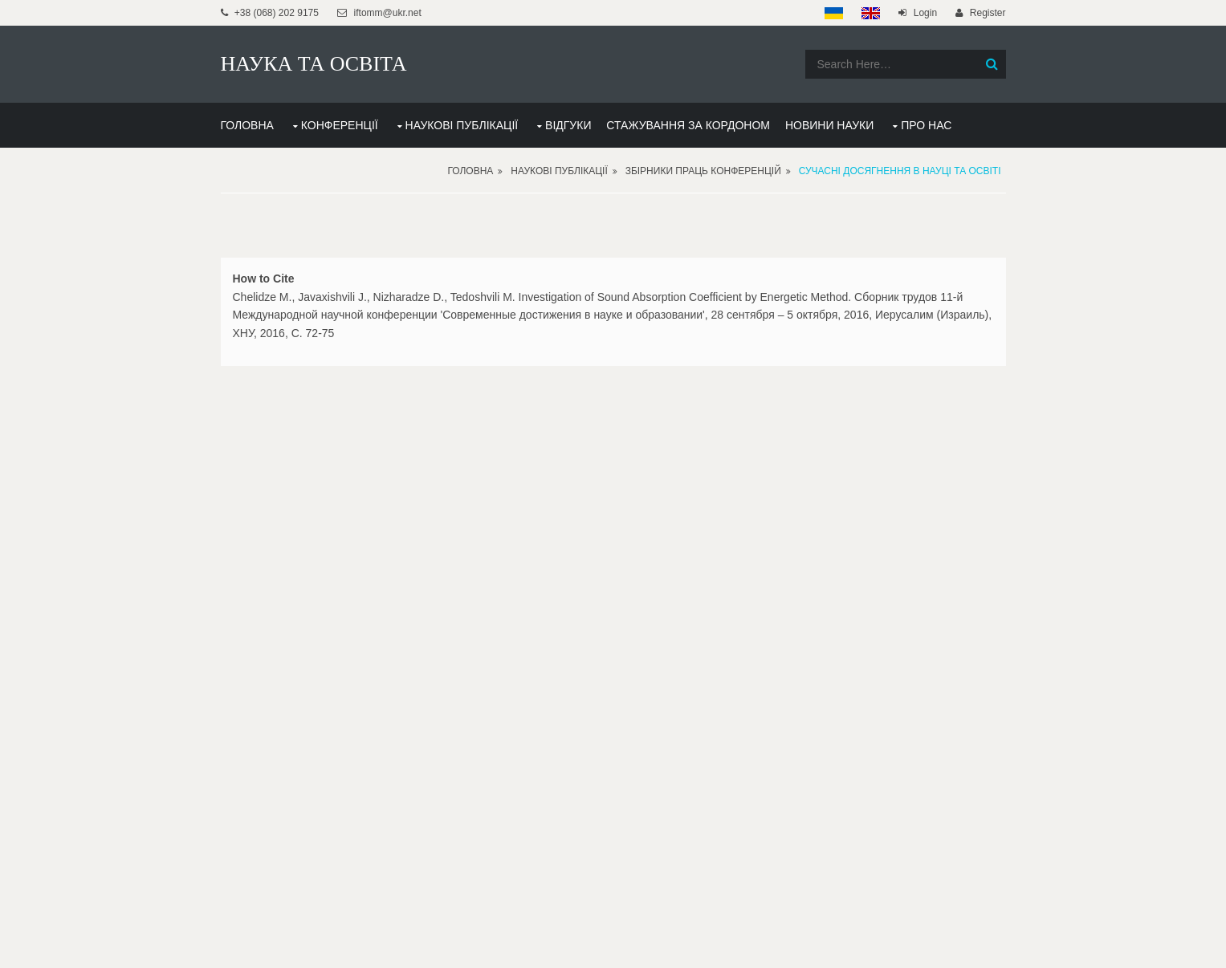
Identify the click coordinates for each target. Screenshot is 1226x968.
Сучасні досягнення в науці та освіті (900, 171)
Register (988, 12)
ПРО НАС (926, 125)
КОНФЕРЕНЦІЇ (339, 125)
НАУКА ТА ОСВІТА (314, 63)
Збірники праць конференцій (703, 171)
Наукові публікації (559, 171)
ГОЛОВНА (247, 125)
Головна (470, 171)
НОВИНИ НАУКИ (829, 125)
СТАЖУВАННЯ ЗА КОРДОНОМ (688, 125)
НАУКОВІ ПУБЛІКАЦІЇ (462, 125)
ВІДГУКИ (568, 125)
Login (925, 12)
